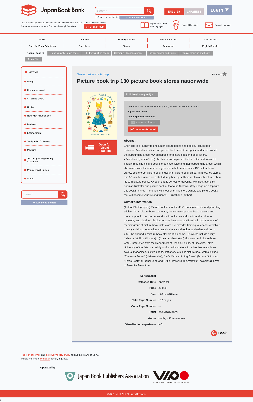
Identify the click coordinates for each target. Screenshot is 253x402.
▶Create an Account (143, 129)
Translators (168, 46)
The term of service (31, 355)
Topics (126, 46)
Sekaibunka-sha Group (93, 74)
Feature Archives (168, 39)
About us (84, 39)
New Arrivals (210, 39)
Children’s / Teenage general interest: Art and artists (140, 53)
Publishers (84, 46)
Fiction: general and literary (163, 53)
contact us (45, 359)
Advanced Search (136, 17)
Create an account (95, 27)
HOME (42, 39)
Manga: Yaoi (33, 59)
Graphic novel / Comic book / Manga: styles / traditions (77, 53)
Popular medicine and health (196, 53)
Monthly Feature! (126, 39)
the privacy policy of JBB (58, 355)
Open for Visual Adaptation (42, 46)
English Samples (210, 46)
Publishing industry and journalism (143, 94)
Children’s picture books (97, 53)
